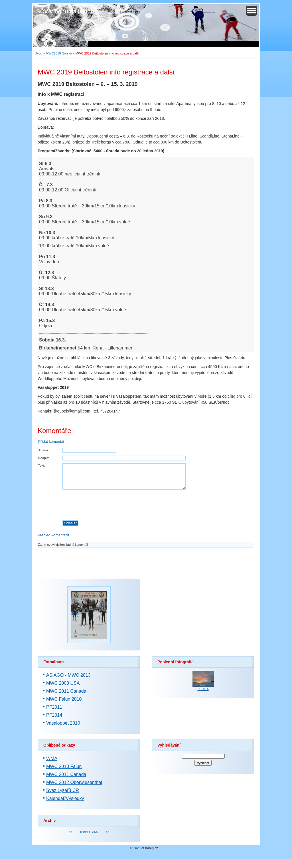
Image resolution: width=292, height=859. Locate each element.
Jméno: (43, 450)
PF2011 (54, 707)
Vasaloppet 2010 (63, 723)
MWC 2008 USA (63, 683)
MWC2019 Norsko (59, 53)
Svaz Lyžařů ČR (62, 790)
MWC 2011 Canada (66, 691)
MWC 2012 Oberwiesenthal (74, 782)
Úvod (38, 53)
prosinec (85, 831)
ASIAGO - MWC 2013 (68, 675)
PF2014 (54, 715)
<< (70, 831)
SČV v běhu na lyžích (65, 11)
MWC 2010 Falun (64, 766)
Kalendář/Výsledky (65, 798)
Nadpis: (43, 458)
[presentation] (158, 505)
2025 (95, 831)
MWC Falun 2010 (64, 699)
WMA (51, 758)
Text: (41, 465)
